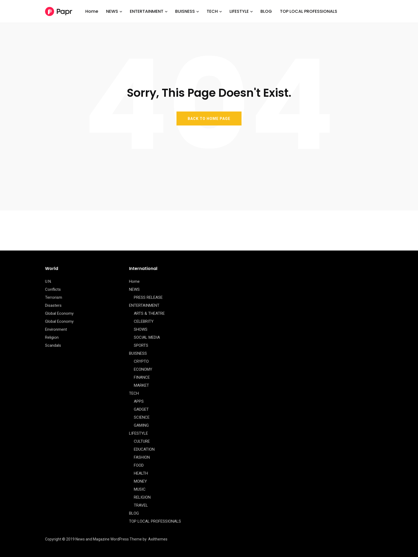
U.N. (48, 281)
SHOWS (140, 329)
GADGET (141, 409)
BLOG (266, 11)
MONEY (140, 481)
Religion (52, 337)
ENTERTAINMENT (146, 11)
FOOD (139, 465)
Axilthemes (157, 539)
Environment (56, 329)
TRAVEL (141, 505)
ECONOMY (143, 369)
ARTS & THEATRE (149, 313)
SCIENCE (142, 417)
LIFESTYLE (239, 11)
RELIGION (142, 497)
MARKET (141, 385)
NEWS (112, 11)
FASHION (142, 457)
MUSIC (140, 489)
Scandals (53, 345)
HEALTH (141, 473)
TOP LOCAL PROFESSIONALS (308, 11)
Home (91, 11)
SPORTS (141, 345)
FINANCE (142, 377)
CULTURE (142, 441)
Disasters (53, 305)
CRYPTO (141, 361)
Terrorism (53, 297)
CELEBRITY (144, 321)
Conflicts (53, 289)
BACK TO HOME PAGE (209, 118)
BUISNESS (185, 11)
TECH (212, 11)
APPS (139, 401)
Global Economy (59, 313)
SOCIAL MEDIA (147, 337)
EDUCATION (144, 449)
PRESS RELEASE (148, 297)
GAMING (141, 425)
